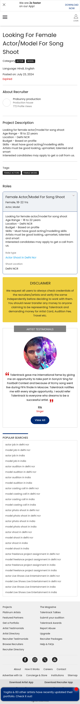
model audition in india (18, 483)
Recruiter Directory (13, 649)
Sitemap (73, 675)
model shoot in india (17, 548)
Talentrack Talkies (50, 612)
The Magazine (48, 607)
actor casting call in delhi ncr (22, 488)
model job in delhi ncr (17, 450)
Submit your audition (52, 617)
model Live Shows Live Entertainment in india (31, 592)
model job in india (15, 461)
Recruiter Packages (51, 639)
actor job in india (15, 455)
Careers (48, 669)
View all (40, 420)
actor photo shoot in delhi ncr (22, 510)
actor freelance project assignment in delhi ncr (32, 554)
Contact (61, 669)
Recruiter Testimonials (15, 639)
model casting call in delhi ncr (22, 493)
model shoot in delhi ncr (19, 537)
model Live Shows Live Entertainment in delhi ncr (33, 581)
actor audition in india (18, 477)
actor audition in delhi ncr (20, 466)
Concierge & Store (36, 675)
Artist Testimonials (13, 628)
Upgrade (45, 633)
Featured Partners (13, 617)
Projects (7, 607)
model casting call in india (20, 504)
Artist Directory (11, 633)
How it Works (32, 669)
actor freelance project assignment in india (30, 565)
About (17, 669)
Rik (40, 407)
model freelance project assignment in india (31, 570)
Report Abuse (48, 628)
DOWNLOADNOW (72, 6)
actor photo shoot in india (20, 521)
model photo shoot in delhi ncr (23, 515)
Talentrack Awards (51, 623)
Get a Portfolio (11, 623)
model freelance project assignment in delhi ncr (33, 559)
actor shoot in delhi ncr (18, 532)
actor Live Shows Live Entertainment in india (30, 586)
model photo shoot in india (21, 526)
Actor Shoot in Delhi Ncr (20, 257)
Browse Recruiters (13, 644)
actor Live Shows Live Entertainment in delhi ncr (32, 576)
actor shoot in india (16, 543)
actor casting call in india (20, 499)
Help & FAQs (47, 644)
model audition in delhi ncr (20, 472)
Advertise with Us (12, 675)
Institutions (57, 675)
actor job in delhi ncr (17, 444)
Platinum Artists (12, 612)
